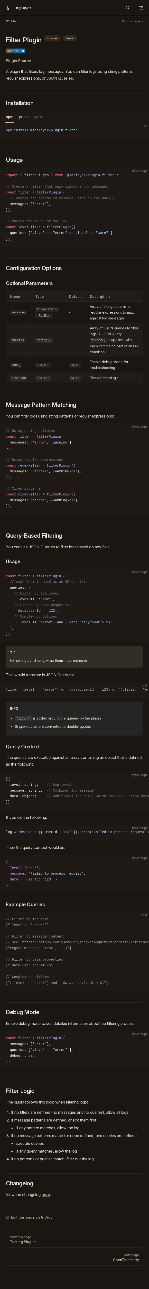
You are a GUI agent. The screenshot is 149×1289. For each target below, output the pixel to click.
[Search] (127, 8)
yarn (38, 117)
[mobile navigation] (141, 8)
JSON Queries (60, 78)
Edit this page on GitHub (29, 1217)
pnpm (23, 117)
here (46, 1194)
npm (9, 117)
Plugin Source (18, 60)
